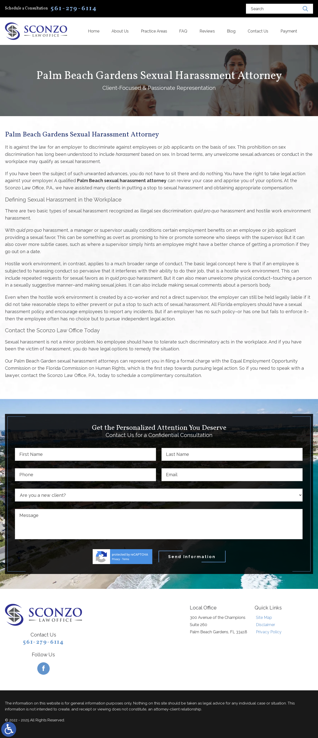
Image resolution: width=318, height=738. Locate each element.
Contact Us (258, 31)
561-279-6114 (43, 642)
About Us (120, 31)
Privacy (116, 559)
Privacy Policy (268, 632)
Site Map (264, 617)
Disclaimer (265, 624)
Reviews (207, 31)
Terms (125, 559)
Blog (231, 31)
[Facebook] (43, 668)
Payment (288, 31)
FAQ (183, 31)
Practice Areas (154, 31)
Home (93, 31)
